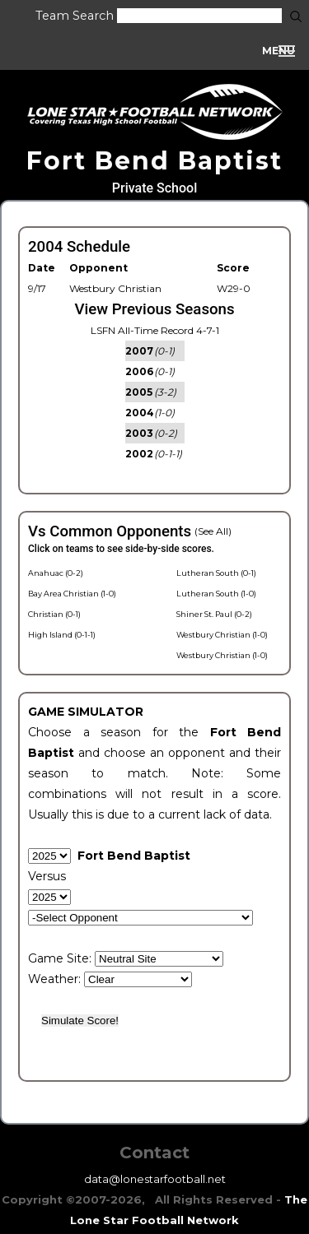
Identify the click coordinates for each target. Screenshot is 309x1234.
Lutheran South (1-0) (216, 593)
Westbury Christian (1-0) (222, 634)
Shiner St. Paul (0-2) (214, 614)
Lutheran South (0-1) (216, 573)
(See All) (213, 531)
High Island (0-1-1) (62, 634)
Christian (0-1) (54, 614)
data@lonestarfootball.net (155, 1178)
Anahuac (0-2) (55, 573)
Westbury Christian (115, 288)
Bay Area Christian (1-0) (72, 593)
